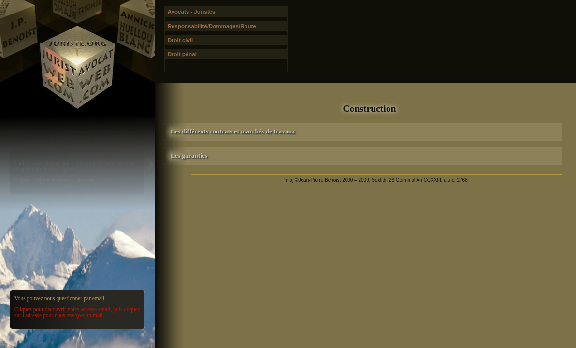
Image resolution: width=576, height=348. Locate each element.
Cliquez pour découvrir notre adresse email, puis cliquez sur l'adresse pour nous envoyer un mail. (77, 312)
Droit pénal (182, 54)
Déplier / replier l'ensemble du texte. (55, 180)
